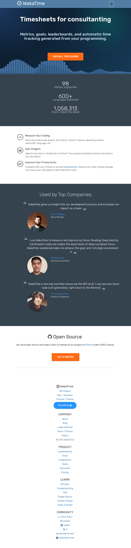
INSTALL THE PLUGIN (65, 56)
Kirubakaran (57, 258)
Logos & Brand (65, 427)
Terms (60, 431)
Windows (68, 395)
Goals (65, 455)
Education (65, 468)
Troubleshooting (65, 488)
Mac (59, 395)
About (65, 419)
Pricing (65, 472)
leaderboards (70, 167)
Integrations (65, 460)
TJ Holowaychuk (60, 294)
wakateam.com (65, 537)
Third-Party (65, 517)
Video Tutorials (65, 505)
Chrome (60, 399)
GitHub (88, 345)
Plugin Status (65, 496)
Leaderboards (65, 451)
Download (65, 405)
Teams (65, 464)
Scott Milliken (58, 214)
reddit (65, 525)
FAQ (65, 492)
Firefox (70, 399)
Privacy (69, 431)
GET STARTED (65, 356)
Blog (65, 423)
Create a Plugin (65, 501)
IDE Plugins (65, 391)
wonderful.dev (65, 533)
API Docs (65, 484)
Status (65, 435)
